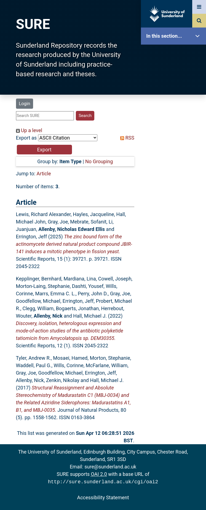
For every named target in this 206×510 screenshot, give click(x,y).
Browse (175, 105)
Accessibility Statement (103, 497)
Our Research (175, 70)
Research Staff (175, 175)
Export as (26, 138)
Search (175, 123)
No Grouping (99, 161)
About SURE (175, 88)
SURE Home (175, 53)
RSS (126, 138)
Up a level (29, 130)
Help (175, 193)
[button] (44, 149)
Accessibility (175, 210)
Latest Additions (175, 140)
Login (24, 103)
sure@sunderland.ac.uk (110, 467)
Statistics (175, 158)
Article (44, 173)
